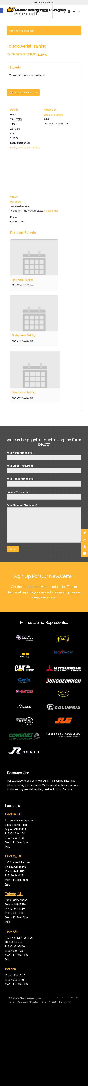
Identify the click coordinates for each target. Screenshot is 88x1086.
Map (7, 846)
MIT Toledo (15, 202)
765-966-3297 (16, 975)
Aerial (13, 147)
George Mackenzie (54, 115)
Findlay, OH (13, 856)
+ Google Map (51, 210)
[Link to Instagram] (69, 11)
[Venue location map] (44, 174)
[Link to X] (64, 11)
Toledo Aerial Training (23, 392)
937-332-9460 (16, 946)
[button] (1, 10)
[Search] (36, 11)
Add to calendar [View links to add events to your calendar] (24, 92)
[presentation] (34, 257)
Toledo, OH (14, 894)
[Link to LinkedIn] (78, 11)
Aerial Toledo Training (28, 147)
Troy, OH (11, 931)
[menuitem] (36, 11)
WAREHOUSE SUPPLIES (44, 2)
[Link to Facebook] (59, 11)
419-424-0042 (16, 871)
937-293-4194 (16, 833)
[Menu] (43, 11)
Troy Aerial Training (22, 279)
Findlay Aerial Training (23, 335)
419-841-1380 (16, 908)
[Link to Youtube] (73, 11)
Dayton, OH (13, 814)
